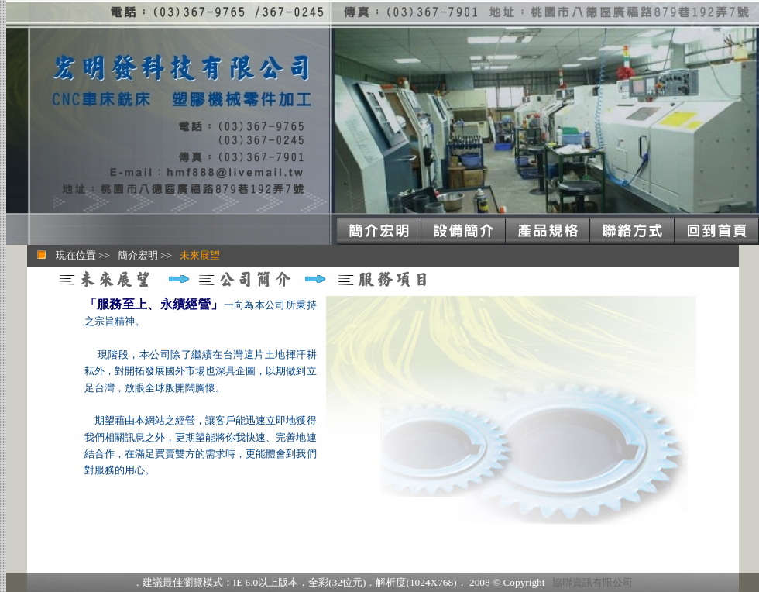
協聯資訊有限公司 (592, 582)
